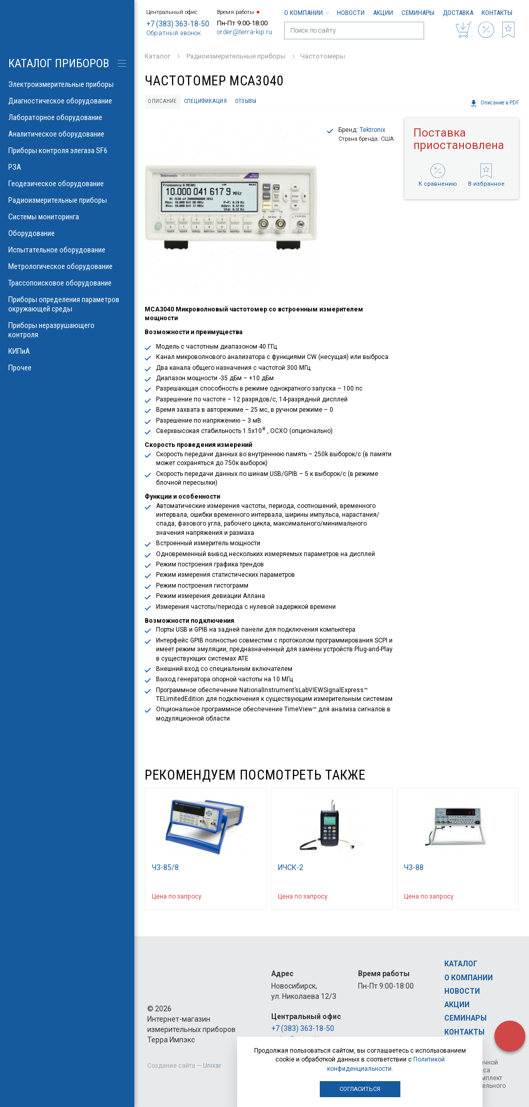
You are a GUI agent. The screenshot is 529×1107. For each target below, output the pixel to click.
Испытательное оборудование (67, 250)
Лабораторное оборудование (67, 117)
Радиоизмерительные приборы (67, 200)
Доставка (458, 13)
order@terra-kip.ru (244, 32)
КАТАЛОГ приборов (58, 63)
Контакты (496, 13)
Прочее (67, 367)
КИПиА (67, 351)
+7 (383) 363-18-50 (177, 24)
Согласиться (359, 1089)
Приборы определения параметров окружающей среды (67, 304)
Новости (351, 13)
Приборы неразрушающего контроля (67, 330)
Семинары (417, 13)
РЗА (67, 167)
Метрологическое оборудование (67, 266)
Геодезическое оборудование (67, 183)
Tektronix (372, 129)
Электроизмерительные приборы (67, 84)
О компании (306, 13)
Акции (383, 13)
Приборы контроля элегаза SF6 (67, 150)
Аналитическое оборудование (67, 134)
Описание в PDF (494, 103)
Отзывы (246, 101)
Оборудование (67, 233)
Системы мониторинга (67, 216)
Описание (162, 101)
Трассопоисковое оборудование (67, 283)
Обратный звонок (173, 33)
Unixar (212, 1065)
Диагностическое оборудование (67, 101)
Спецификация (205, 101)
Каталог (460, 964)
